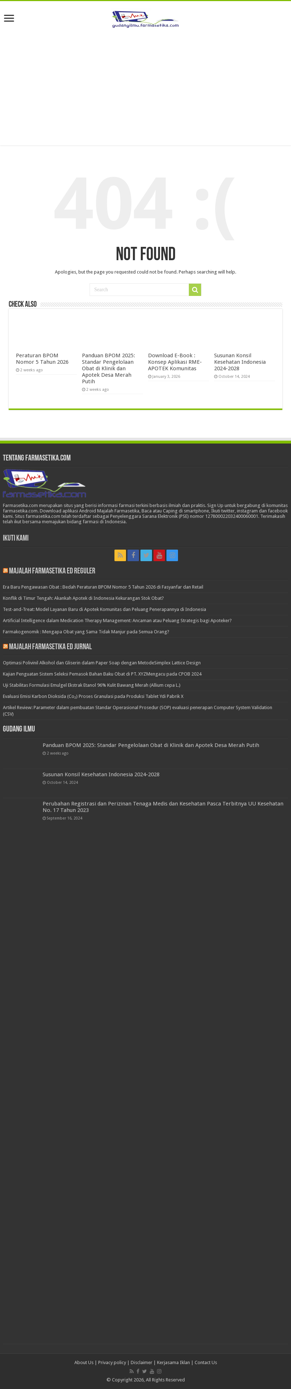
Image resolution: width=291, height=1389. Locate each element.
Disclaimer (141, 1362)
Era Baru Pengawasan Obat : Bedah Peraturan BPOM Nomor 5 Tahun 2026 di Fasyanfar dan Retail (103, 587)
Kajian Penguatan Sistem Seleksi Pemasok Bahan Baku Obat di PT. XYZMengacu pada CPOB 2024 (102, 674)
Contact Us (206, 1362)
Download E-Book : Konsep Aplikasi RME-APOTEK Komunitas (175, 362)
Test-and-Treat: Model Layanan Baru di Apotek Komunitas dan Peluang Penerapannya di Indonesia (104, 609)
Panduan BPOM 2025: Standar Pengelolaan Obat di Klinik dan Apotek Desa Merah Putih (108, 368)
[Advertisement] (145, 87)
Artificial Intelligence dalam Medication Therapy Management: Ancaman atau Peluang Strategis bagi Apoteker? (117, 620)
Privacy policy (112, 1362)
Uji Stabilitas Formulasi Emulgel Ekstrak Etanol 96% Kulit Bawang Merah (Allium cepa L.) (92, 685)
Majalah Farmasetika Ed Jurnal (50, 647)
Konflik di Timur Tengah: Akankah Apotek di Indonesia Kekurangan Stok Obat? (83, 598)
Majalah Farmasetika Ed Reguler (52, 571)
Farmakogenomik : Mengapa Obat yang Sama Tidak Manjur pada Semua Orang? (86, 631)
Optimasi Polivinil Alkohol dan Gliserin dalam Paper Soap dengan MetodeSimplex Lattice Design (102, 662)
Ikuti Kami (16, 538)
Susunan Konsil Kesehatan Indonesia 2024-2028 (240, 362)
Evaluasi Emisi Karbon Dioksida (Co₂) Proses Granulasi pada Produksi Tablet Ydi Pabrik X (93, 696)
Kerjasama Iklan (173, 1362)
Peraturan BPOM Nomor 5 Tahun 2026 (42, 358)
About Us (84, 1362)
